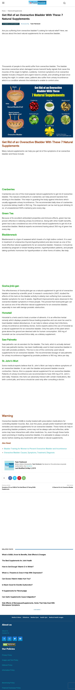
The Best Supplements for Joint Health (17, 561)
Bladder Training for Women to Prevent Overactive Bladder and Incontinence (35, 449)
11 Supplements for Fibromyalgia (14, 591)
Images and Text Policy (10, 660)
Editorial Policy (7, 665)
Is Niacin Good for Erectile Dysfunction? (17, 585)
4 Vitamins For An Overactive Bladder (62, 487)
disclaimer (29, 466)
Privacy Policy (7, 655)
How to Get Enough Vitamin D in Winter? (17, 567)
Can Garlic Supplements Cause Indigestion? (19, 597)
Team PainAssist (35, 24)
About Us (5, 631)
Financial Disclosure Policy (11, 688)
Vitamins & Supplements (15, 11)
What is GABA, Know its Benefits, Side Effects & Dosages (24, 555)
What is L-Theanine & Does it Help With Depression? (22, 573)
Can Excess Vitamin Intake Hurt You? (16, 579)
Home (4, 11)
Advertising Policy (8, 683)
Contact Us (5, 633)
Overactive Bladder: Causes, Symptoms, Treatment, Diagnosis (29, 453)
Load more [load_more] (37, 609)
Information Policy (8, 670)
